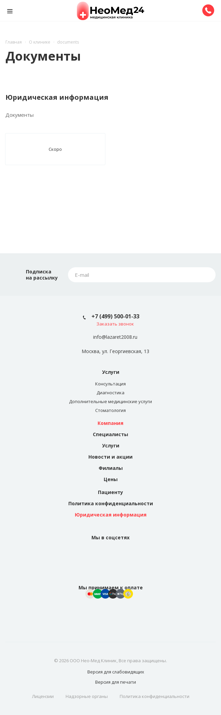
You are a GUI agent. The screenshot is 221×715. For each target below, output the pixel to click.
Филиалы (111, 468)
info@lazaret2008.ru (115, 337)
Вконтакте (102, 554)
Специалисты (110, 434)
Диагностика (110, 393)
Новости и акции (110, 457)
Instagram (118, 554)
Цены (111, 479)
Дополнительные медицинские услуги (110, 401)
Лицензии (43, 696)
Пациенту (110, 492)
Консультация (110, 384)
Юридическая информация (111, 514)
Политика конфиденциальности (110, 503)
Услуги (110, 372)
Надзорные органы (87, 696)
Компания (110, 423)
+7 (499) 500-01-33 (115, 316)
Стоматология (110, 410)
